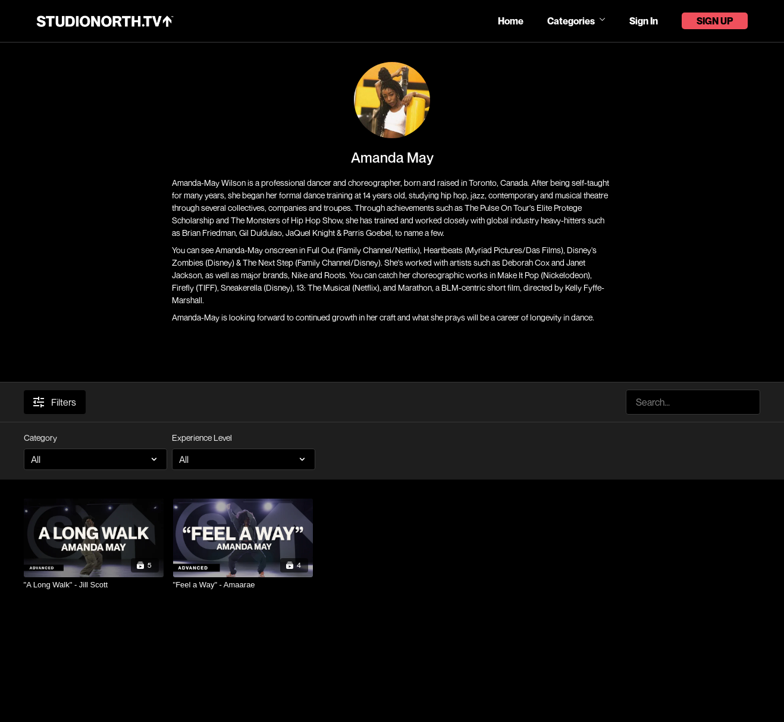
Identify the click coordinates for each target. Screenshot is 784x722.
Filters (54, 402)
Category (40, 437)
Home (510, 21)
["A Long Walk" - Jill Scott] (94, 585)
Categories (576, 21)
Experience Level (202, 437)
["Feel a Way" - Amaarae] (243, 585)
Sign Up (715, 21)
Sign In (643, 21)
